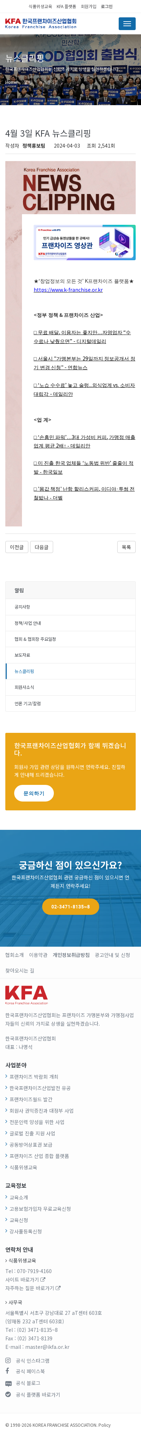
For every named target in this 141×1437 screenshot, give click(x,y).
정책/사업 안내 (28, 623)
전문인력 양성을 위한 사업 (37, 1121)
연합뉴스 (78, 367)
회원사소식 (24, 687)
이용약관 (38, 954)
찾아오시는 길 (19, 970)
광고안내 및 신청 (112, 954)
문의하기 (34, 793)
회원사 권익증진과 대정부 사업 (42, 1110)
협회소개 (14, 954)
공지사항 (22, 607)
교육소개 (19, 1197)
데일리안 (63, 394)
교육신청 (19, 1220)
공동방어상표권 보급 (31, 1144)
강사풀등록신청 (26, 1231)
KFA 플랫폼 (66, 6)
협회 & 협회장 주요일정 (35, 639)
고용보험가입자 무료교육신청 (40, 1208)
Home (11, 82)
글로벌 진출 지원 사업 (32, 1133)
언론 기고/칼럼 (28, 703)
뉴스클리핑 (48, 82)
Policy (104, 1425)
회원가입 (88, 6)
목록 (126, 547)
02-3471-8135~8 (70, 906)
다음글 (42, 547)
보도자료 (22, 655)
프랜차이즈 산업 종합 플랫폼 (39, 1155)
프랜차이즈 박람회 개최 (34, 1076)
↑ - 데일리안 (77, 446)
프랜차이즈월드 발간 (31, 1099)
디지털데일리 (91, 341)
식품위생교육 (40, 6)
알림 (28, 82)
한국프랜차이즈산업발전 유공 (40, 1087)
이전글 (17, 547)
